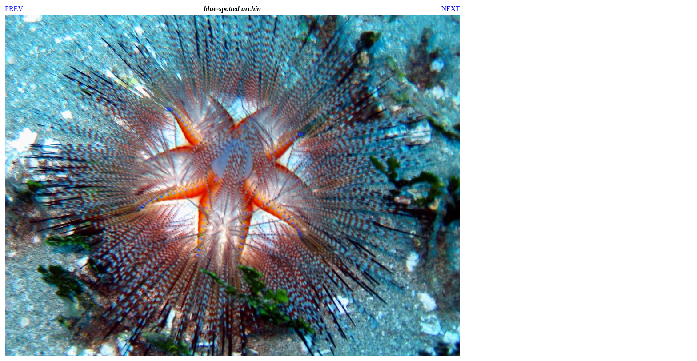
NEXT (450, 8)
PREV (14, 8)
